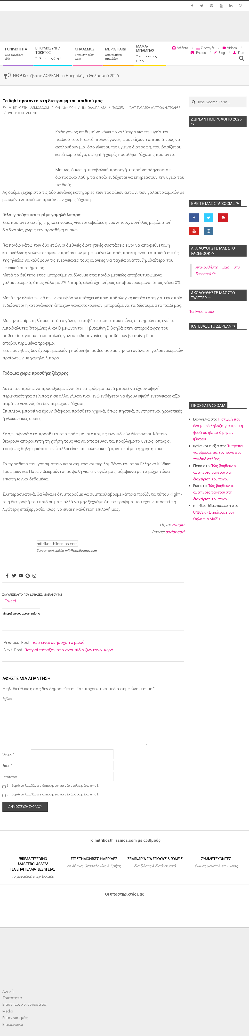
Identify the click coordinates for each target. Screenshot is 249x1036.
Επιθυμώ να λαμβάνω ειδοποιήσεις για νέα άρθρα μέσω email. (53, 794)
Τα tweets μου (201, 311)
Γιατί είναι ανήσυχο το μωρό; (59, 642)
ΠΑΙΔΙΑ (100, 107)
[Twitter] (14, 576)
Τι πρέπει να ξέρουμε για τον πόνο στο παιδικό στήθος (218, 452)
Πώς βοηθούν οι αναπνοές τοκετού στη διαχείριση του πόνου (215, 472)
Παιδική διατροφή (152, 107)
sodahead (175, 531)
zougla (178, 524)
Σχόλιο (7, 698)
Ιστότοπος (9, 776)
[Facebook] (7, 576)
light (131, 107)
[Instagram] (34, 576)
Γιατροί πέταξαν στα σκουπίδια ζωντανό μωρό (68, 650)
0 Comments (28, 113)
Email (7, 765)
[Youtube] (21, 576)
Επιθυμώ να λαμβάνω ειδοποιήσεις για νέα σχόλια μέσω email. (53, 785)
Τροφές (174, 107)
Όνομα (8, 754)
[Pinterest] (27, 576)
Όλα (91, 107)
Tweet (10, 601)
